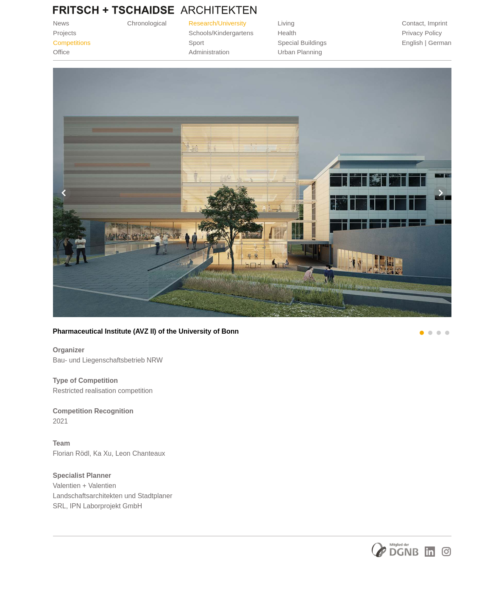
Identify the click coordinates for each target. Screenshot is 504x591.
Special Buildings (302, 42)
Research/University (217, 23)
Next (440, 193)
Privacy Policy (421, 32)
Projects (64, 32)
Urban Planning (300, 52)
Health (287, 32)
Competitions (72, 42)
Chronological (147, 23)
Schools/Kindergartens (221, 32)
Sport (196, 42)
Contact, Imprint (424, 23)
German (439, 42)
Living (286, 23)
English (412, 42)
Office (61, 52)
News (61, 23)
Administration (209, 52)
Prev (64, 193)
